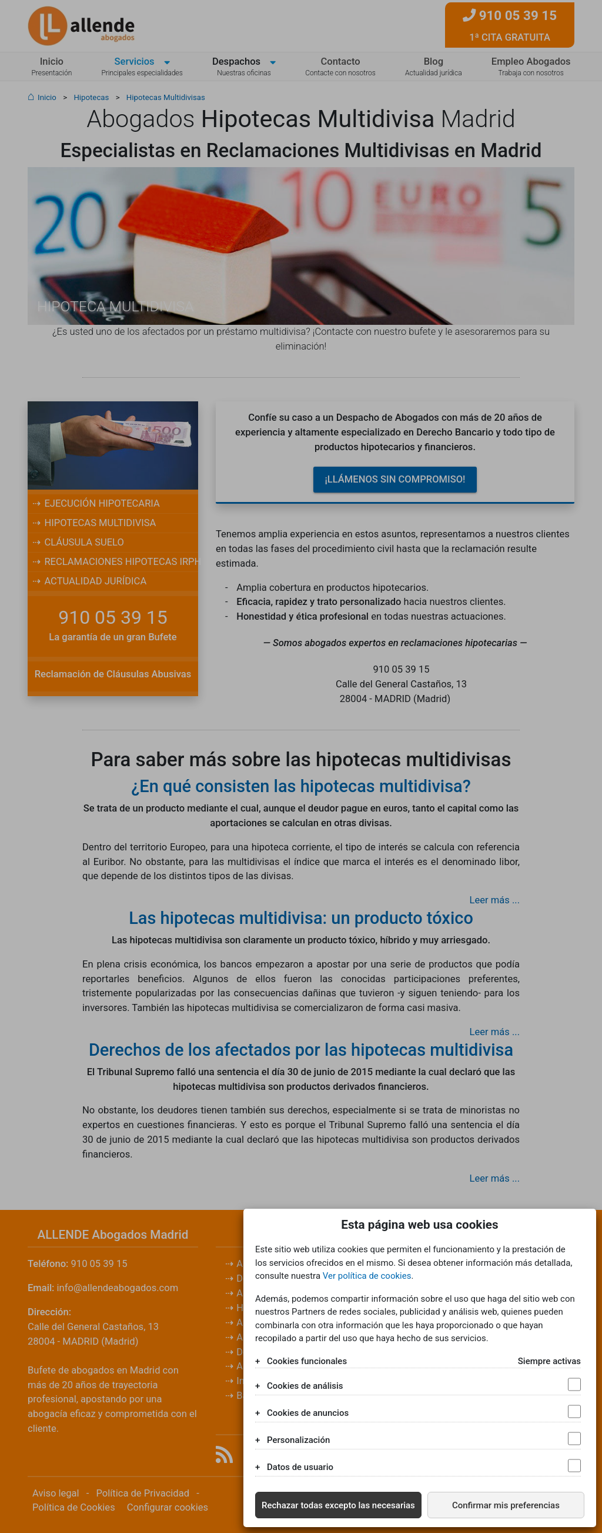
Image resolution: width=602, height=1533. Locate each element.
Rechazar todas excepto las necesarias (338, 1505)
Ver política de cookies (367, 1276)
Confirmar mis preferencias (506, 1505)
